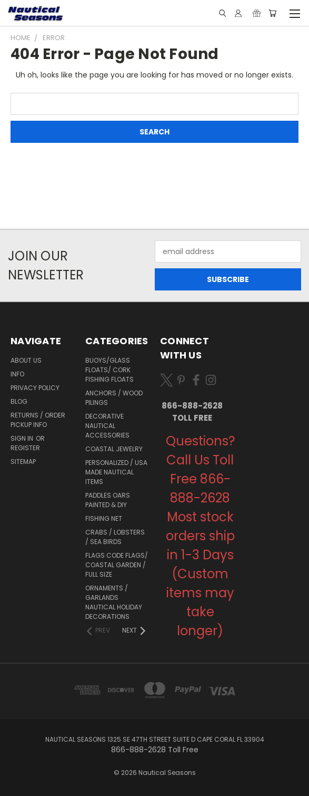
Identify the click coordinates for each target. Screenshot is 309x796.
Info (17, 374)
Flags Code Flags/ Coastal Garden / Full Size (116, 565)
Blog (19, 401)
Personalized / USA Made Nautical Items (116, 472)
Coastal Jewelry (114, 448)
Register (25, 447)
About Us (26, 360)
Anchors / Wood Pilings (114, 398)
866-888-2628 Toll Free (192, 411)
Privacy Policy (35, 387)
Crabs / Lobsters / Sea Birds (115, 537)
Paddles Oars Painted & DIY (107, 500)
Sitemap (23, 461)
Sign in (23, 438)
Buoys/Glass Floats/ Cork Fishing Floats (109, 370)
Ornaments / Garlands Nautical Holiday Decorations (113, 602)
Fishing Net (103, 518)
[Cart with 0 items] (272, 13)
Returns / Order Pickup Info (38, 420)
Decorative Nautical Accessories (107, 426)
